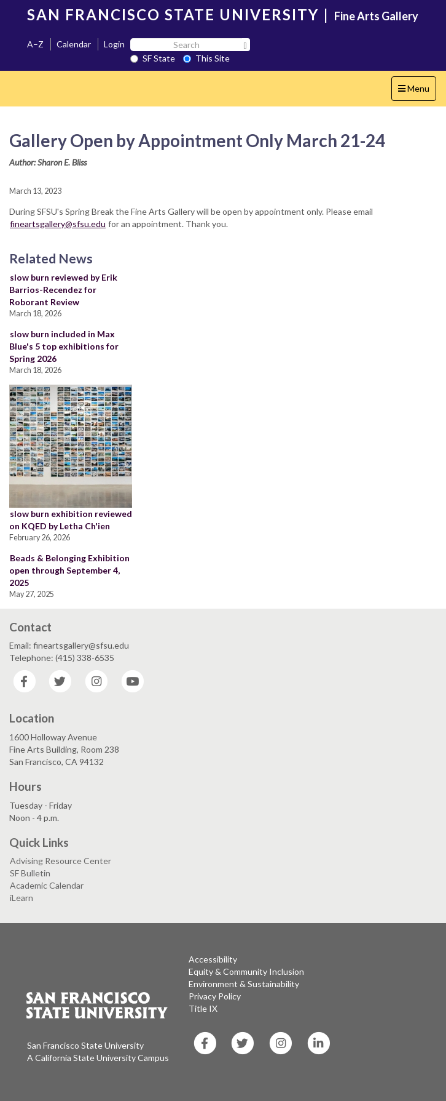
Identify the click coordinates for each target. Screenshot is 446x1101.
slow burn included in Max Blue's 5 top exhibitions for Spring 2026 (64, 346)
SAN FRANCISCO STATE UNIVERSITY (173, 14)
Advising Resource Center (60, 860)
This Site (206, 58)
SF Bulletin (30, 873)
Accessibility (213, 959)
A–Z (35, 44)
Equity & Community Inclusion (246, 971)
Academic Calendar (47, 885)
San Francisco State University (85, 1045)
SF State (152, 58)
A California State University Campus (98, 1057)
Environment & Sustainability (244, 984)
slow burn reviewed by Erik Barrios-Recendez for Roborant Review (63, 289)
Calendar (74, 44)
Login (114, 44)
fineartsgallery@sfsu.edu (58, 223)
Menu (416, 91)
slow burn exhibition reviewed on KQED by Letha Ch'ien (70, 519)
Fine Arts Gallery (376, 16)
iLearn (21, 897)
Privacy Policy (215, 996)
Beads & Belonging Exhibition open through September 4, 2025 (69, 570)
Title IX (203, 1008)
